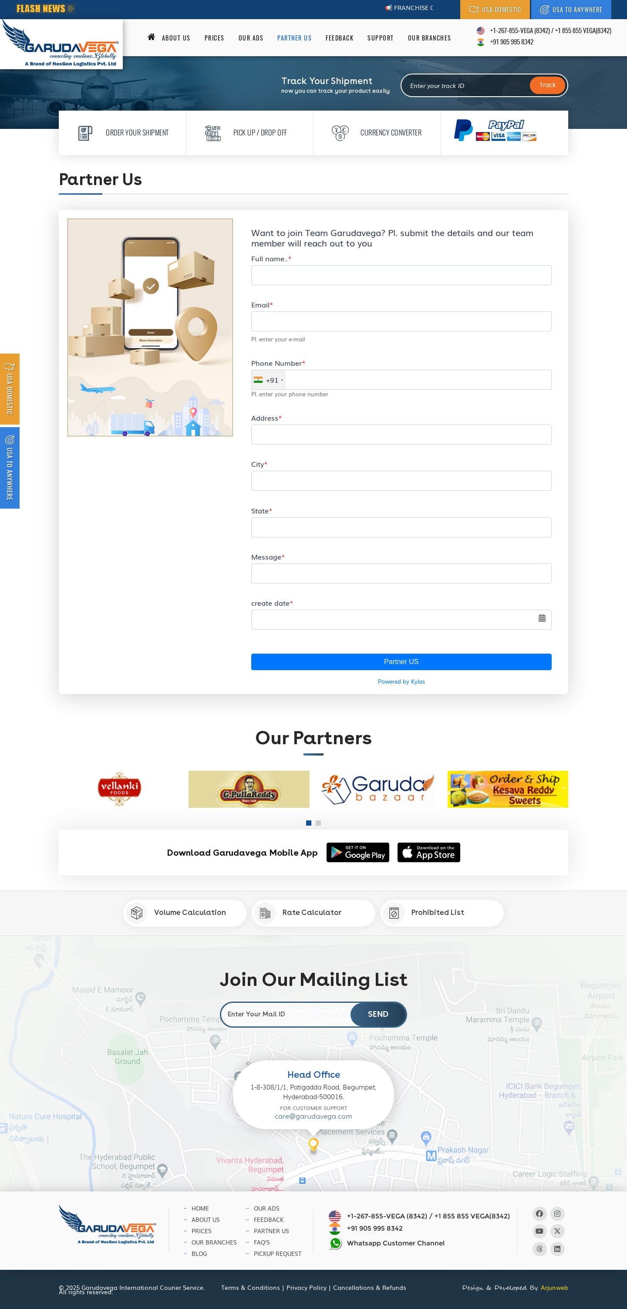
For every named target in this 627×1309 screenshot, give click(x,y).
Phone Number (276, 362)
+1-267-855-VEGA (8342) (520, 31)
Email (260, 304)
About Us (206, 1219)
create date (270, 602)
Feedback (340, 38)
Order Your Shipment (120, 132)
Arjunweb (554, 1287)
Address (264, 417)
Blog (199, 1253)
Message (266, 556)
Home (200, 1208)
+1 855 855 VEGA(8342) (583, 31)
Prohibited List (423, 913)
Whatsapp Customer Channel (387, 1244)
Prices (215, 38)
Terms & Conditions (250, 1287)
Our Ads (251, 38)
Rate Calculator (297, 913)
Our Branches (430, 38)
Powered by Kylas (401, 681)
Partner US (401, 661)
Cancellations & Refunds (369, 1287)
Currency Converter (374, 132)
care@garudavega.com (313, 1116)
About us (176, 38)
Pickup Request (277, 1253)
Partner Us (294, 38)
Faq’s (262, 1242)
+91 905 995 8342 (511, 42)
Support (380, 38)
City (257, 463)
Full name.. (269, 258)
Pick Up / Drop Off (243, 132)
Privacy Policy (307, 1287)
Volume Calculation (176, 913)
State (260, 510)
